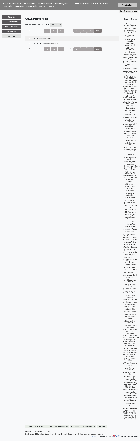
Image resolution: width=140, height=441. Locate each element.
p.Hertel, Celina (130, 152)
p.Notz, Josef (130, 232)
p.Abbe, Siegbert (130, 26)
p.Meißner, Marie (130, 212)
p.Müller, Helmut (130, 227)
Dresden (49, 39)
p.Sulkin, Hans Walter (130, 317)
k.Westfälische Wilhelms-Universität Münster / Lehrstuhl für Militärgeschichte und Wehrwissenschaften (130, 396)
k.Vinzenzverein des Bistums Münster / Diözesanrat (130, 354)
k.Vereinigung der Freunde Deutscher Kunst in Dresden (130, 341)
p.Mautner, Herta (130, 210)
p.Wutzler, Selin (130, 403)
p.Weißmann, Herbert (130, 369)
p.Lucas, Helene (129, 203)
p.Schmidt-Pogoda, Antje (130, 285)
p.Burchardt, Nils (130, 55)
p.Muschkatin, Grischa (130, 218)
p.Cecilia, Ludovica (130, 62)
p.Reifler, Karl (130, 262)
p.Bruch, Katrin (130, 52)
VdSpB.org (75, 426)
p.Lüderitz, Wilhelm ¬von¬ (130, 206)
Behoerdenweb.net (61, 426)
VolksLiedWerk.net (88, 426)
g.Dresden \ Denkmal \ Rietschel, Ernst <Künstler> (130, 97)
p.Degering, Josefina (130, 68)
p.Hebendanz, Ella (130, 140)
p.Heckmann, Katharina (130, 144)
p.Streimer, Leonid (129, 314)
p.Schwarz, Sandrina (130, 300)
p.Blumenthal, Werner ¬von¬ (130, 44)
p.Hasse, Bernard (130, 131)
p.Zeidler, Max (130, 406)
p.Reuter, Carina (129, 267)
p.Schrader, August (130, 289)
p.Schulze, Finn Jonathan (130, 296)
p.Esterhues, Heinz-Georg (130, 111)
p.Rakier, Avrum (129, 257)
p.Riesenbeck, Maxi (130, 270)
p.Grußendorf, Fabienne (130, 121)
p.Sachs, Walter (129, 277)
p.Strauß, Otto (130, 309)
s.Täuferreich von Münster (130, 322)
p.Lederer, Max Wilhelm (130, 187)
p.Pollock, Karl (130, 255)
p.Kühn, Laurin (130, 184)
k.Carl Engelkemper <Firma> (130, 58)
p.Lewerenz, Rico (130, 200)
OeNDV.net (101, 426)
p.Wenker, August (130, 377)
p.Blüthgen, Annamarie (130, 49)
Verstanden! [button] (127, 5)
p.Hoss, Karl (130, 155)
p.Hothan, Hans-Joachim (130, 158)
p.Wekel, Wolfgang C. (129, 373)
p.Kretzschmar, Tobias (130, 180)
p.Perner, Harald (130, 244)
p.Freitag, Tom (130, 115)
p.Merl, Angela (130, 215)
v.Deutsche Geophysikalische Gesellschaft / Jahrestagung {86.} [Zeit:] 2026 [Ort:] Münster (130, 79)
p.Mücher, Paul (130, 224)
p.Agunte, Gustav (130, 28)
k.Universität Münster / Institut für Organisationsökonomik (131, 335)
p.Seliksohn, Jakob (130, 302)
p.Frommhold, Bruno (130, 117)
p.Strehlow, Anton (130, 312)
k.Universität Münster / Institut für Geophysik (130, 329)
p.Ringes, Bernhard (130, 275)
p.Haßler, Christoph (130, 138)
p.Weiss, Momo (129, 365)
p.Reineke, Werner (130, 265)
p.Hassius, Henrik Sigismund (130, 134)
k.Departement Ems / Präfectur (130, 72)
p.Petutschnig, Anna (130, 247)
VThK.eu (49, 426)
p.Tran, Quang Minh (130, 325)
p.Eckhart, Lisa (130, 108)
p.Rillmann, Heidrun (130, 272)
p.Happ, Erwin (130, 128)
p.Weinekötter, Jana (130, 363)
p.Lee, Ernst (130, 191)
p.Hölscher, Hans (130, 162)
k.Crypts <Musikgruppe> (129, 65)
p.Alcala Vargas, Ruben (130, 32)
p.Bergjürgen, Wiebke (130, 36)
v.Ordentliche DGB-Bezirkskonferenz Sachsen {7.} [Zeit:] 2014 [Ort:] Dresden (130, 236)
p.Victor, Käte (130, 346)
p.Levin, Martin (130, 198)
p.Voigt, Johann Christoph (129, 359)
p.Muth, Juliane (130, 221)
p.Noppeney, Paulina (130, 229)
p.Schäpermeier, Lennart (130, 281)
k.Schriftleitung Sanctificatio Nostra (130, 292)
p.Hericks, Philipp (130, 150)
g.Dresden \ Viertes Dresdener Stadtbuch (130, 103)
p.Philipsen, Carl (130, 250)
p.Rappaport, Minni (130, 260)
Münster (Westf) (52, 44)
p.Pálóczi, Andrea (130, 242)
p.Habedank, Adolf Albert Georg (129, 125)
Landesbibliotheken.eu (35, 426)
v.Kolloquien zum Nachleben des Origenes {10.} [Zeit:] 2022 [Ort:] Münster (130, 174)
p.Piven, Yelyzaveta (130, 252)
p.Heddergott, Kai (130, 147)
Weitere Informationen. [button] (48, 6)
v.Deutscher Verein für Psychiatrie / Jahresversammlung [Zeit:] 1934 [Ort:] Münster (130, 90)
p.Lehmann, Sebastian (130, 194)
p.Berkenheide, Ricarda (130, 40)
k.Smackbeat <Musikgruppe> (129, 306)
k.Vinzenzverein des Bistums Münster (130, 349)
